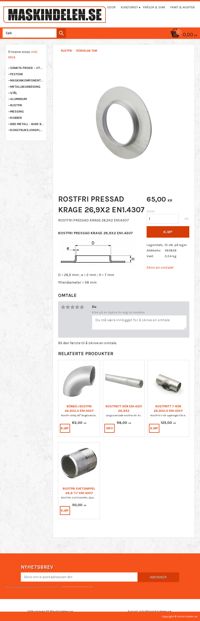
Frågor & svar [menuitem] (154, 7)
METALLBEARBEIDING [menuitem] (25, 87)
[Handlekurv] (100, 35)
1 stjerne (63, 307)
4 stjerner (77, 307)
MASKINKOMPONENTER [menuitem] (27, 80)
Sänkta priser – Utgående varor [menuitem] (27, 68)
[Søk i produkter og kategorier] (33, 33)
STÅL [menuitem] (13, 93)
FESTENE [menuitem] (16, 74)
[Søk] (61, 33)
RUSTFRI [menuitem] (16, 105)
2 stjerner (67, 307)
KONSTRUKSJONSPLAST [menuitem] (27, 130)
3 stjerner (72, 307)
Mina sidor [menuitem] (107, 7)
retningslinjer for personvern (77, 586)
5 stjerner (81, 307)
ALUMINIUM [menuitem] (18, 99)
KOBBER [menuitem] (16, 118)
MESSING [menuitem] (17, 111)
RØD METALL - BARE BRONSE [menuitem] (27, 124)
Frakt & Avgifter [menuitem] (182, 7)
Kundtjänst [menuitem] (129, 7)
